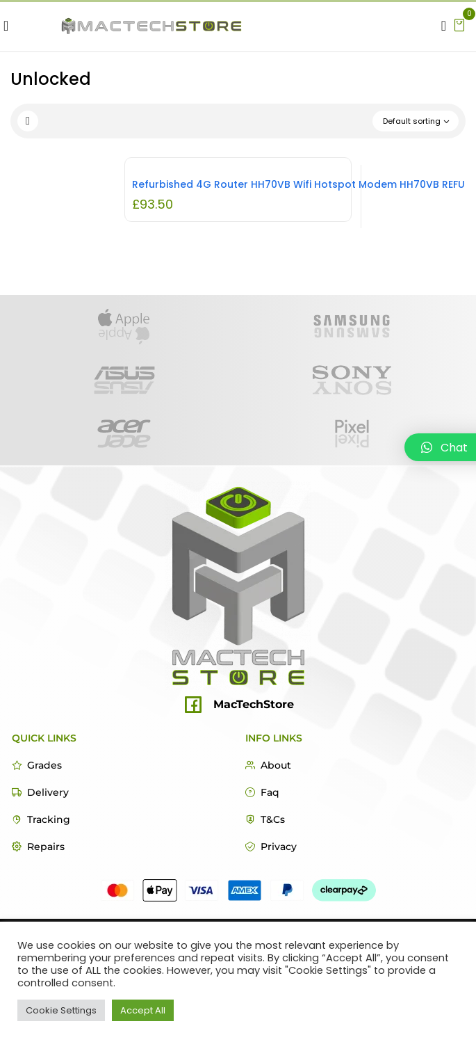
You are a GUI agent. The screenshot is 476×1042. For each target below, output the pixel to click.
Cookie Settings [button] (61, 1010)
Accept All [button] (142, 1010)
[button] (459, 24)
